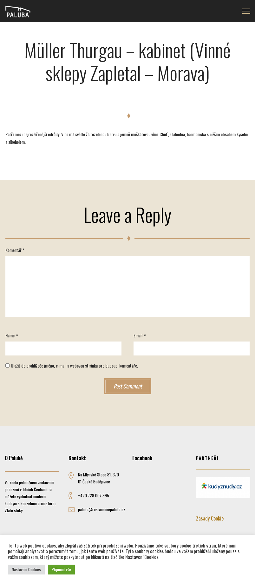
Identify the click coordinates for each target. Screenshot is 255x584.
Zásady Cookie (210, 518)
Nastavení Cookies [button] (26, 569)
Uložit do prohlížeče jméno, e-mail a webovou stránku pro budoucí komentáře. (74, 365)
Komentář (14, 250)
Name (10, 335)
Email (138, 335)
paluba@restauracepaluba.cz (101, 509)
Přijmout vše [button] (61, 569)
